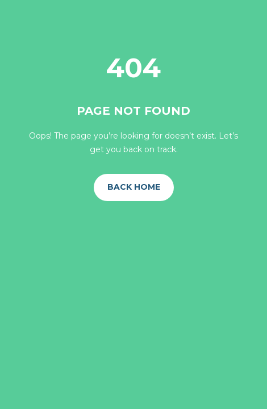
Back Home (133, 187)
